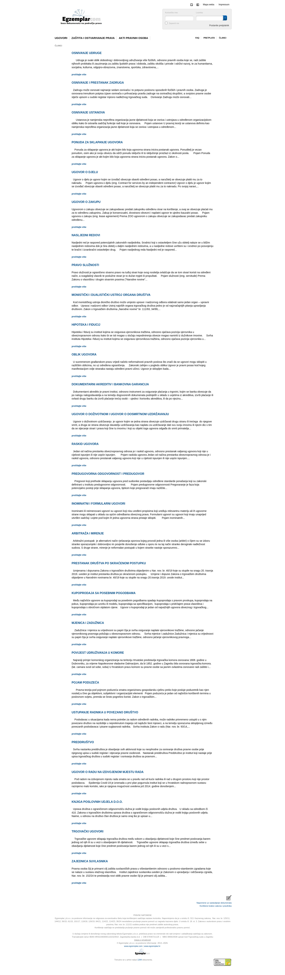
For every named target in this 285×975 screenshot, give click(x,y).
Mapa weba (208, 4)
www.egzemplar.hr (152, 946)
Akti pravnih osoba (133, 38)
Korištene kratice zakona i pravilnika (216, 906)
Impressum (224, 4)
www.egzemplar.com (133, 946)
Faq (197, 38)
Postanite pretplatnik (219, 25)
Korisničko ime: (171, 13)
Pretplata (209, 38)
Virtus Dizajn (54, 964)
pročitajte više (79, 74)
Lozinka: (199, 13)
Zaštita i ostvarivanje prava (93, 38)
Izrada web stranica (54, 962)
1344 (140, 960)
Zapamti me (174, 23)
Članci (222, 38)
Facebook (191, 4)
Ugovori (61, 38)
